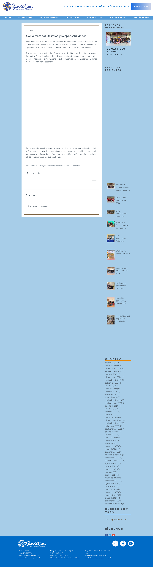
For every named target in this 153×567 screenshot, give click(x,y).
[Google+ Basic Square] (113, 535)
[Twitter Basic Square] (110, 535)
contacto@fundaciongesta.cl (28, 555)
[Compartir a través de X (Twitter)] (33, 173)
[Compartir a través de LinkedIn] (39, 173)
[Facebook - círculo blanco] (123, 544)
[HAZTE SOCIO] (141, 6)
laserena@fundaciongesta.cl (95, 555)
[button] (25, 18)
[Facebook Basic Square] (106, 535)
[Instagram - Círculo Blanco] (115, 544)
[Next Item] (127, 38)
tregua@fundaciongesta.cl (60, 555)
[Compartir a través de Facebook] (27, 173)
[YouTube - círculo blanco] (131, 544)
